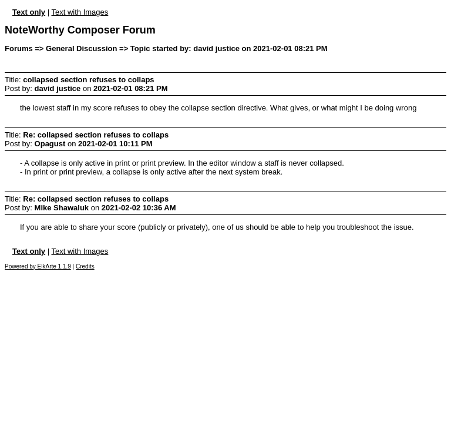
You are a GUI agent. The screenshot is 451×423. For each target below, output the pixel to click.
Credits (85, 266)
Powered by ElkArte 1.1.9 (38, 266)
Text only (28, 12)
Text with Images (79, 12)
